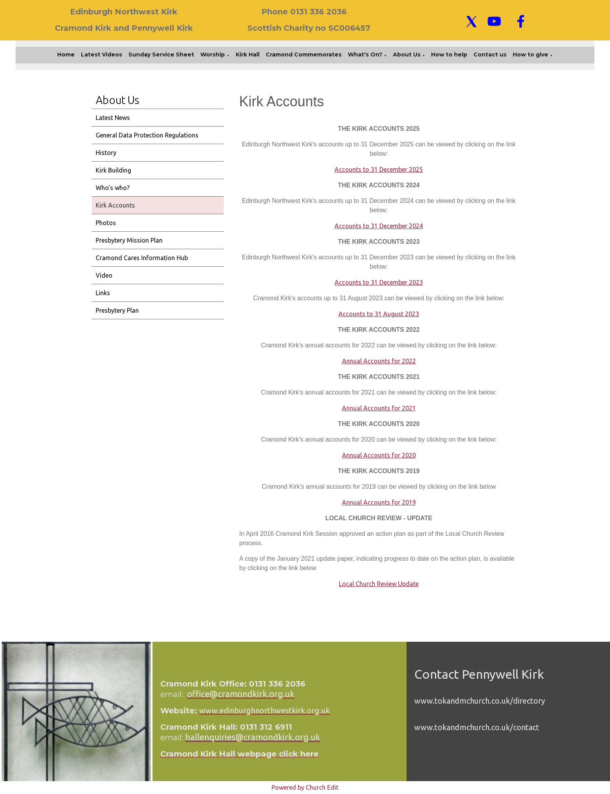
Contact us (490, 54)
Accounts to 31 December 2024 (379, 225)
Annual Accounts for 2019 (378, 502)
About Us (407, 54)
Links (103, 292)
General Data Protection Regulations (147, 135)
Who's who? (113, 187)
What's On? (365, 54)
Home (66, 54)
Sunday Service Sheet (161, 54)
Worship (212, 54)
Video (104, 275)
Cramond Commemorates (304, 54)
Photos (106, 222)
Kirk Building (113, 170)
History (106, 152)
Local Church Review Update (379, 583)
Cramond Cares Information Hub (142, 257)
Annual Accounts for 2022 (378, 360)
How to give (530, 54)
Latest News (113, 117)
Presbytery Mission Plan (129, 240)
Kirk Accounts (115, 205)
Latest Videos (101, 54)
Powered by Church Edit (305, 787)
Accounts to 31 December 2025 (379, 169)
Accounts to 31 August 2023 (378, 313)
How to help (449, 54)
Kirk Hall (247, 54)
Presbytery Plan (117, 310)
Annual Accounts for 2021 (378, 408)
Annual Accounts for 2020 (378, 455)
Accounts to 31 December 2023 (379, 282)
